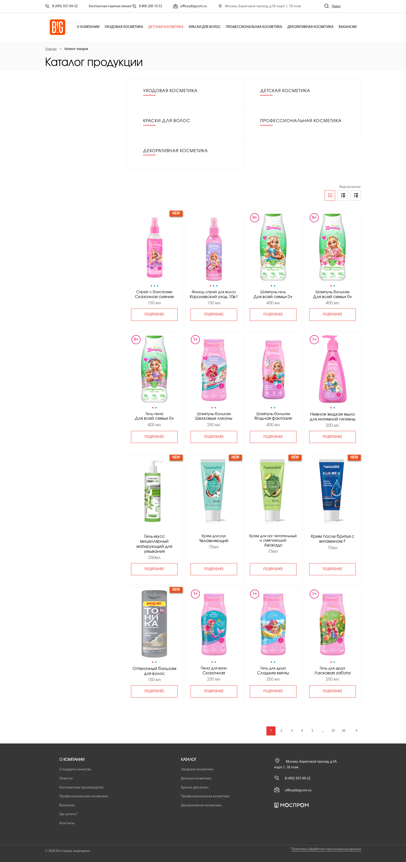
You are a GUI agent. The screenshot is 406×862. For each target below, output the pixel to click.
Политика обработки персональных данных (326, 849)
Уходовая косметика (124, 27)
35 (333, 731)
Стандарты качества (75, 769)
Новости (66, 778)
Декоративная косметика (310, 27)
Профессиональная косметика (254, 27)
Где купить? (68, 814)
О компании (88, 27)
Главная (50, 49)
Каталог (188, 760)
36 (343, 731)
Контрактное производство (81, 788)
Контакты (67, 823)
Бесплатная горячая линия (125, 6)
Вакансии (348, 27)
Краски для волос (205, 27)
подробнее (154, 314)
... (323, 731)
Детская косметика (166, 27)
